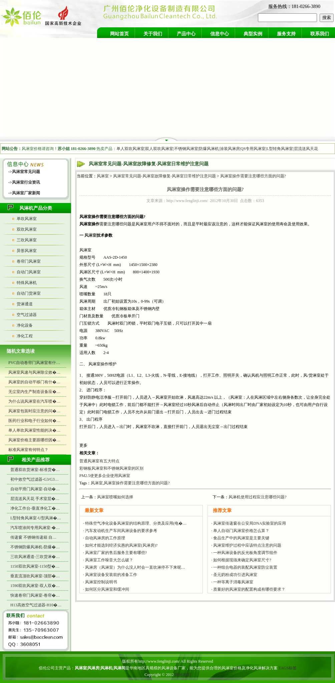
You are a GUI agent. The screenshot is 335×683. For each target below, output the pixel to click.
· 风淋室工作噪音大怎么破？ (108, 560)
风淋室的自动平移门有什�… (34, 382)
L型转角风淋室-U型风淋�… (35, 518)
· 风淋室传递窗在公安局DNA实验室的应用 (248, 523)
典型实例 (253, 33)
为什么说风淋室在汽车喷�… (34, 401)
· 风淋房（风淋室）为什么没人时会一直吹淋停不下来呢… (134, 567)
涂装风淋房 (230, 148)
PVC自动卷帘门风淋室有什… (34, 362)
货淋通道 (25, 304)
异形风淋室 (27, 250)
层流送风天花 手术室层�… (34, 498)
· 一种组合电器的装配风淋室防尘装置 (244, 567)
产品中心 (186, 33)
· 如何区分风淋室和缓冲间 (106, 589)
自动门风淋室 (29, 272)
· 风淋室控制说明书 (100, 582)
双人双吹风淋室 (159, 148)
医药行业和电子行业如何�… (34, 420)
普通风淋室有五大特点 (99, 461)
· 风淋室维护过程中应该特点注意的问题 (246, 545)
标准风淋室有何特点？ (28, 449)
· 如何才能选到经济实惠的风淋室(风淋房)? (120, 545)
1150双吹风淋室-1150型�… (34, 566)
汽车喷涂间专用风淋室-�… (35, 527)
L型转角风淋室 (280, 148)
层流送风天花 (306, 148)
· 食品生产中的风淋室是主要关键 (240, 538)
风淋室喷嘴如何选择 (115, 497)
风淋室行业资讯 (26, 182)
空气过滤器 (27, 314)
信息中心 (219, 33)
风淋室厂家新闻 (26, 193)
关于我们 (152, 33)
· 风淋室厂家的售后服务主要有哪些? (115, 552)
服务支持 (286, 33)
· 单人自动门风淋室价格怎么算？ (240, 530)
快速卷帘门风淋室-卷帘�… (35, 595)
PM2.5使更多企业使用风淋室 (104, 475)
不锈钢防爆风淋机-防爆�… (35, 547)
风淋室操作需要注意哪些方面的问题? (253, 176)
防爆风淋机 (209, 148)
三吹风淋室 (27, 240)
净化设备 (25, 325)
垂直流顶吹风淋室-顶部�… (35, 576)
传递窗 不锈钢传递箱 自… (33, 537)
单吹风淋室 (27, 218)
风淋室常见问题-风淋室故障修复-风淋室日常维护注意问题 (164, 176)
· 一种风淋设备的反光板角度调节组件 (244, 552)
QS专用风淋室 (253, 148)
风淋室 (103, 176)
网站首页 (119, 33)
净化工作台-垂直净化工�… (35, 508)
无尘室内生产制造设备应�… (34, 391)
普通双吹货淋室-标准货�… (35, 469)
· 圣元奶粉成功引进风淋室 (234, 574)
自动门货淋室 (29, 293)
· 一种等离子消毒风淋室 (232, 582)
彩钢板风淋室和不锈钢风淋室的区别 (111, 468)
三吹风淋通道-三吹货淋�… (35, 556)
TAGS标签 (288, 668)
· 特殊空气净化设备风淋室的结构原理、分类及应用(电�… (135, 523)
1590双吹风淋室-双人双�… (35, 585)
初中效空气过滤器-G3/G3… (34, 479)
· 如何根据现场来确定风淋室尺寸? (241, 560)
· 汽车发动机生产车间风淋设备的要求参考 (120, 530)
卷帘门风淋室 (29, 261)
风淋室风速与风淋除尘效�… (34, 372)
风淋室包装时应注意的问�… (34, 411)
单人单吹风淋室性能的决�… (34, 430)
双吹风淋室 (27, 229)
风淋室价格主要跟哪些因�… (34, 440)
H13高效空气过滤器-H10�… (35, 605)
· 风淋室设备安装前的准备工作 (110, 574)
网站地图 (183, 674)
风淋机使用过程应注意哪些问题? (257, 497)
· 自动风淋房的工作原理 (104, 538)
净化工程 (25, 336)
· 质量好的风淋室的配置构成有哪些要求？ (248, 589)
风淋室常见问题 (26, 171)
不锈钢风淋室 (186, 148)
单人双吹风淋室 (130, 148)
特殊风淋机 (27, 282)
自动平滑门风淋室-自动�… (35, 489)
